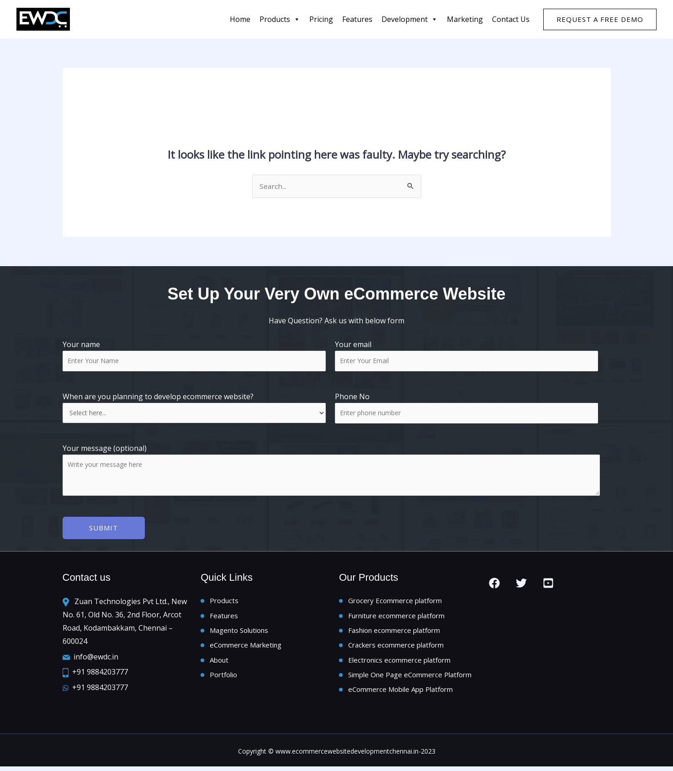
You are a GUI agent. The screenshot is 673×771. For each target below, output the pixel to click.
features (357, 19)
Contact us (511, 19)
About (219, 662)
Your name (194, 356)
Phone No (352, 397)
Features (224, 616)
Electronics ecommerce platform (399, 662)
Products (280, 19)
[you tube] (548, 583)
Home (240, 19)
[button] (600, 19)
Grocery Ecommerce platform (395, 601)
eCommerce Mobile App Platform (400, 693)
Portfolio (223, 678)
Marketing (465, 19)
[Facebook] (494, 583)
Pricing (321, 19)
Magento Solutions (239, 632)
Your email (466, 356)
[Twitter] (521, 583)
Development (410, 19)
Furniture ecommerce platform (396, 616)
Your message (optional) (337, 472)
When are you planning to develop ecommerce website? (194, 408)
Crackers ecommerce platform (396, 647)
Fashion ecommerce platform (394, 632)
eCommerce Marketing (245, 647)
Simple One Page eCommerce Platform (410, 678)
